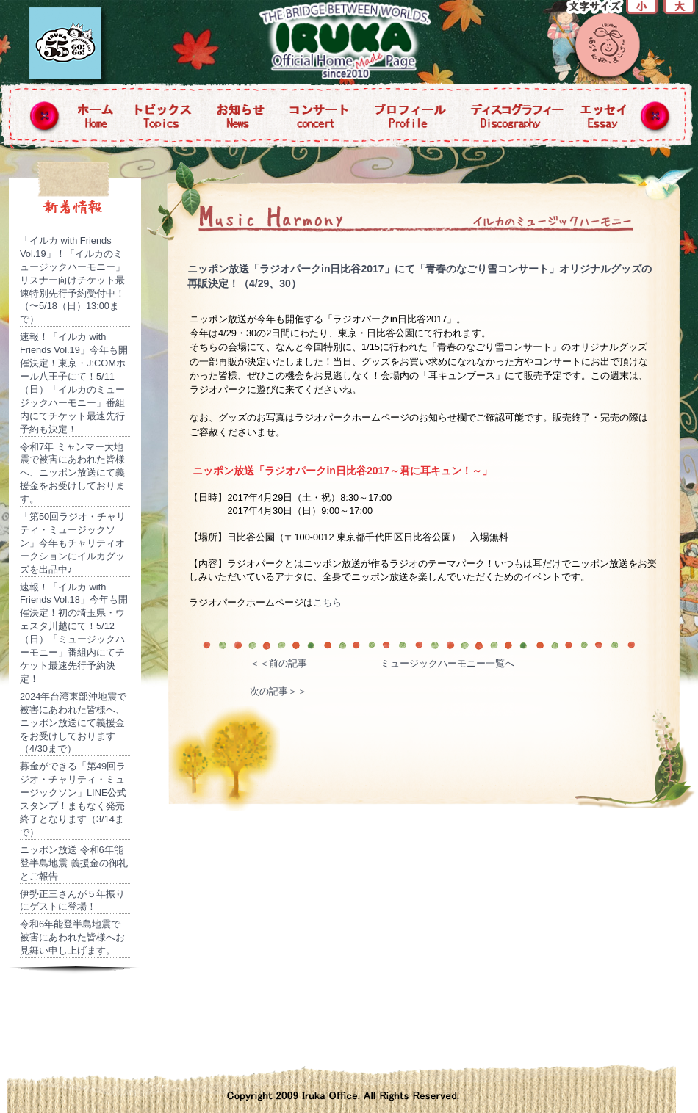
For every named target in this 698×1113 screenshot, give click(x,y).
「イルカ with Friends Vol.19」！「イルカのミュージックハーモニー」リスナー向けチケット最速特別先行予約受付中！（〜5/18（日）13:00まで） (72, 280)
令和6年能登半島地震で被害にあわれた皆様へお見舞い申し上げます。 (72, 937)
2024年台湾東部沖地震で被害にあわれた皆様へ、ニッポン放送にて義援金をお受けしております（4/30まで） (73, 723)
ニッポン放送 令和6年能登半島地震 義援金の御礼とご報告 (74, 863)
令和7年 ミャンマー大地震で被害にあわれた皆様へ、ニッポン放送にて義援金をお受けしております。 (72, 473)
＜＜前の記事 (278, 663)
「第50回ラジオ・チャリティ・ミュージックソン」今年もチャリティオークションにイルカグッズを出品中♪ (73, 543)
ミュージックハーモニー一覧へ (447, 663)
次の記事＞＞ (278, 691)
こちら (327, 602)
